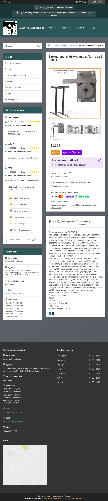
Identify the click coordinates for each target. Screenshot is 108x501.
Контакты (9, 81)
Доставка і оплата (13, 87)
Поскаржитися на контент (52, 498)
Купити (55, 152)
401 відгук (83, 2)
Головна (52, 28)
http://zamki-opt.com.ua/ (13, 412)
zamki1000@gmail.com (15, 293)
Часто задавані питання (15, 75)
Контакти (80, 28)
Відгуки (8, 93)
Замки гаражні (61, 45)
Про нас (66, 28)
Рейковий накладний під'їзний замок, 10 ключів (21, 188)
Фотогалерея (11, 99)
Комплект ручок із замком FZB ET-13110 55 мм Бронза (22, 132)
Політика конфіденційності (73, 498)
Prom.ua (67, 496)
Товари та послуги (13, 63)
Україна (73, 45)
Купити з (71, 152)
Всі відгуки (31, 240)
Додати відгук (15, 240)
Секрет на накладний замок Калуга (22, 158)
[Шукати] (38, 46)
